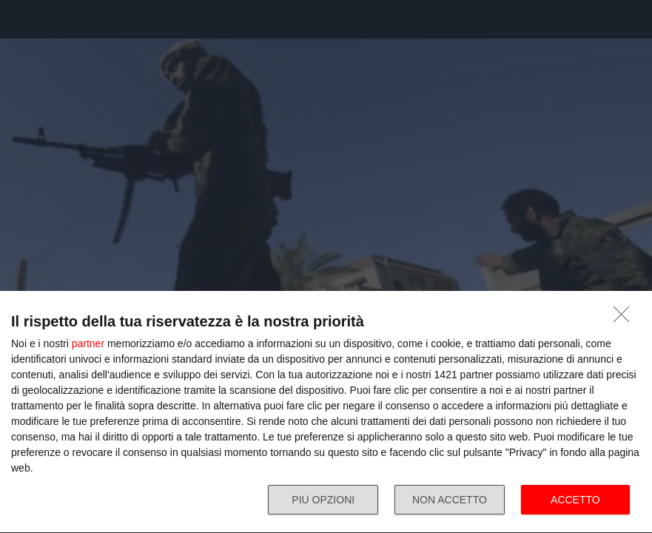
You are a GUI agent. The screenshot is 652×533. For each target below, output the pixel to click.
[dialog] (326, 412)
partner (88, 343)
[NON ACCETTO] (625, 318)
